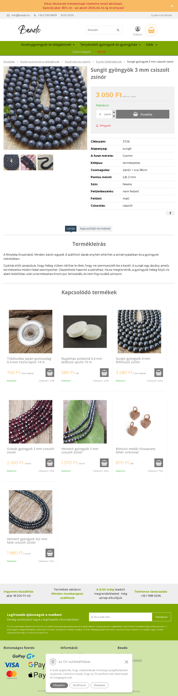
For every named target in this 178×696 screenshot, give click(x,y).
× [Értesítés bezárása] (172, 6)
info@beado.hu (20, 15)
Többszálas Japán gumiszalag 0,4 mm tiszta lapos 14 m (29, 360)
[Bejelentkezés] (137, 30)
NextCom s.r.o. (133, 691)
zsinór (107, 114)
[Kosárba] (142, 114)
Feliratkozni (161, 617)
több (151, 45)
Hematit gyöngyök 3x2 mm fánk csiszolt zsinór (27, 540)
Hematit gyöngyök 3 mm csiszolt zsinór (79, 450)
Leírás (71, 228)
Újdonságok (81, 52)
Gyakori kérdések (161, 15)
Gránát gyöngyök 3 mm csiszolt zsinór (30, 450)
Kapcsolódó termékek (95, 228)
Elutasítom (99, 685)
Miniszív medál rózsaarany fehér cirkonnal (135, 450)
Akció (101, 52)
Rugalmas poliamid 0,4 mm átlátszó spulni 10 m (81, 360)
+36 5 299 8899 (47, 15)
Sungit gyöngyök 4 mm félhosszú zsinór (133, 360)
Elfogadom (59, 685)
